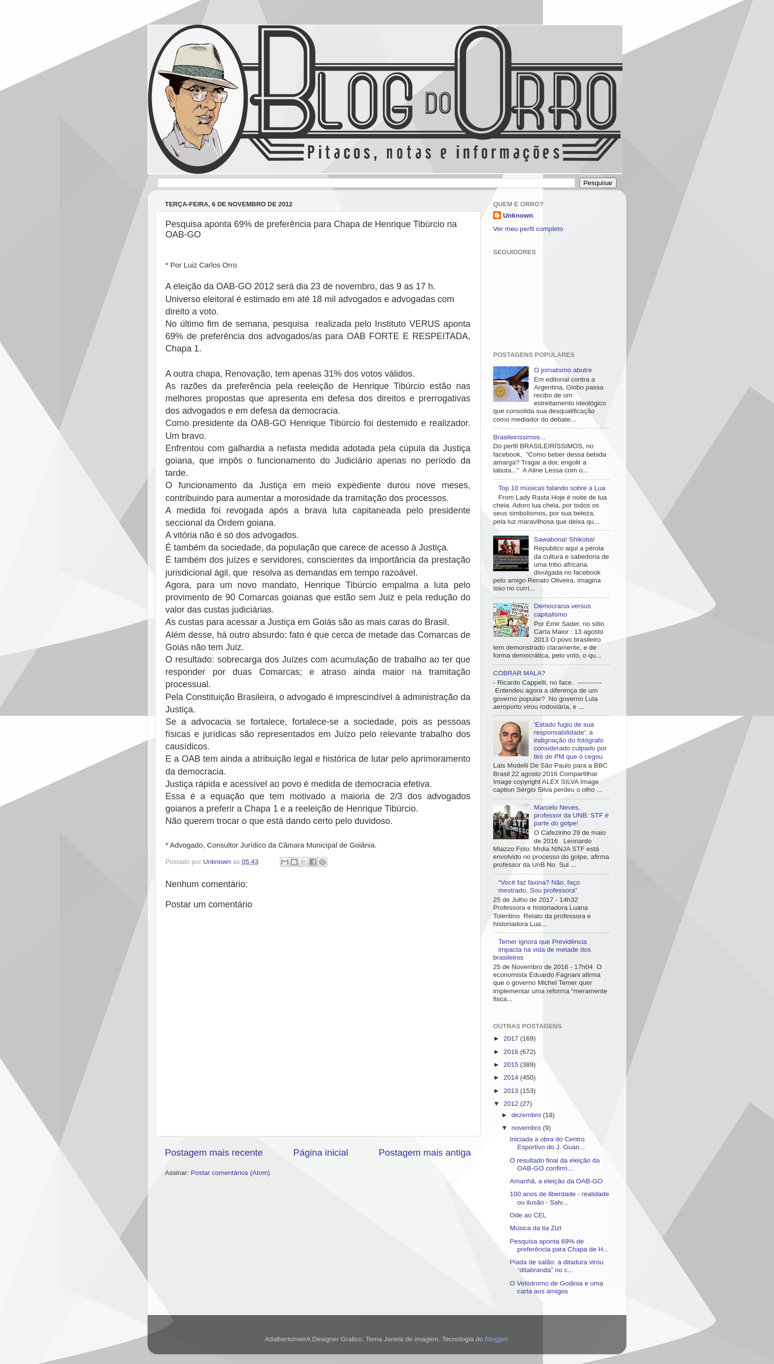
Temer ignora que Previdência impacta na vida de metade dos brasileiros (542, 949)
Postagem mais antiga (425, 1152)
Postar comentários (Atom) (231, 1172)
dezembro (527, 1115)
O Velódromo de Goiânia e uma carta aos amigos (556, 1287)
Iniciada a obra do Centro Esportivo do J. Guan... (547, 1143)
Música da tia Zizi (535, 1228)
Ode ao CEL (528, 1215)
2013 (511, 1090)
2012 (511, 1103)
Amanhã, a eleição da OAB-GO (556, 1181)
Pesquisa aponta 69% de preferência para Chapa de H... (559, 1245)
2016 (511, 1051)
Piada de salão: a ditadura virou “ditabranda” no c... (557, 1266)
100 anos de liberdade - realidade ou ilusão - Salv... (559, 1198)
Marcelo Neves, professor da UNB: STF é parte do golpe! (571, 815)
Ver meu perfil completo (528, 229)
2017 (511, 1038)
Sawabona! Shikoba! (564, 539)
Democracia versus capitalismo (562, 610)
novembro (527, 1127)
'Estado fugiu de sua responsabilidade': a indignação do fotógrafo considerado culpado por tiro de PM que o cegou (570, 740)
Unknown (518, 215)
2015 (511, 1064)
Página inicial (320, 1152)
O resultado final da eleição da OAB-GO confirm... (555, 1164)
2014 (511, 1077)
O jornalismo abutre (563, 370)
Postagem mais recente (214, 1152)
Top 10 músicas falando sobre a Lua (551, 488)
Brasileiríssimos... (519, 437)
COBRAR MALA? (519, 673)
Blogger (496, 1339)
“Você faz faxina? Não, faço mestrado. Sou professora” (539, 886)
